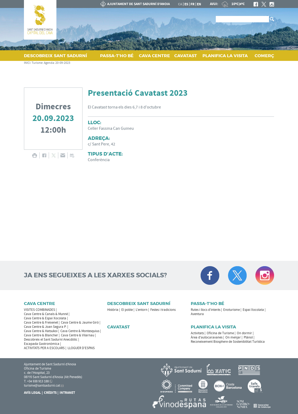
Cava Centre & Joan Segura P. (45, 327)
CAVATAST (185, 55)
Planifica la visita (213, 327)
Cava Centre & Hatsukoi (40, 331)
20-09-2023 (62, 63)
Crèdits (50, 392)
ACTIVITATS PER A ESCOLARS (44, 348)
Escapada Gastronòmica (41, 344)
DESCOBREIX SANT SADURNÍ (55, 55)
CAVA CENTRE (154, 55)
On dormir (244, 333)
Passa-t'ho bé (207, 303)
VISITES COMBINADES (39, 310)
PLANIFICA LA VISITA (225, 55)
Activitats (197, 333)
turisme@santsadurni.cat (42, 385)
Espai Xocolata (253, 310)
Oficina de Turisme (220, 333)
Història (112, 310)
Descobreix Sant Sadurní (138, 303)
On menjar (233, 337)
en (199, 4)
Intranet (67, 392)
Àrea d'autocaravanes (206, 337)
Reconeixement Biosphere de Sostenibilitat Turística (228, 342)
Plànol (248, 337)
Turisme (37, 63)
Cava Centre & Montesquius (79, 331)
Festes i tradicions (163, 310)
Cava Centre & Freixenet (41, 322)
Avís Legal (32, 392)
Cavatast (118, 327)
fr (192, 4)
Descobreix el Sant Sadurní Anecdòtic (50, 339)
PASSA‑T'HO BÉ (117, 55)
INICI (27, 63)
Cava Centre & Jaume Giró (80, 322)
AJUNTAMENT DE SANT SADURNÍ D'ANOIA (135, 4)
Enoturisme (231, 310)
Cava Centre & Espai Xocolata (45, 318)
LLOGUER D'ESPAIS (81, 348)
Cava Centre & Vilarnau (77, 335)
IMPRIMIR (34, 155)
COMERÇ (264, 55)
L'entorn (141, 310)
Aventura (197, 314)
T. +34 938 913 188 (36, 381)
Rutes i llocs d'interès (205, 310)
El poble (127, 310)
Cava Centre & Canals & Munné (46, 314)
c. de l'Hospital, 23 (36, 373)
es (186, 4)
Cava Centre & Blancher (41, 335)
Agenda (49, 63)
